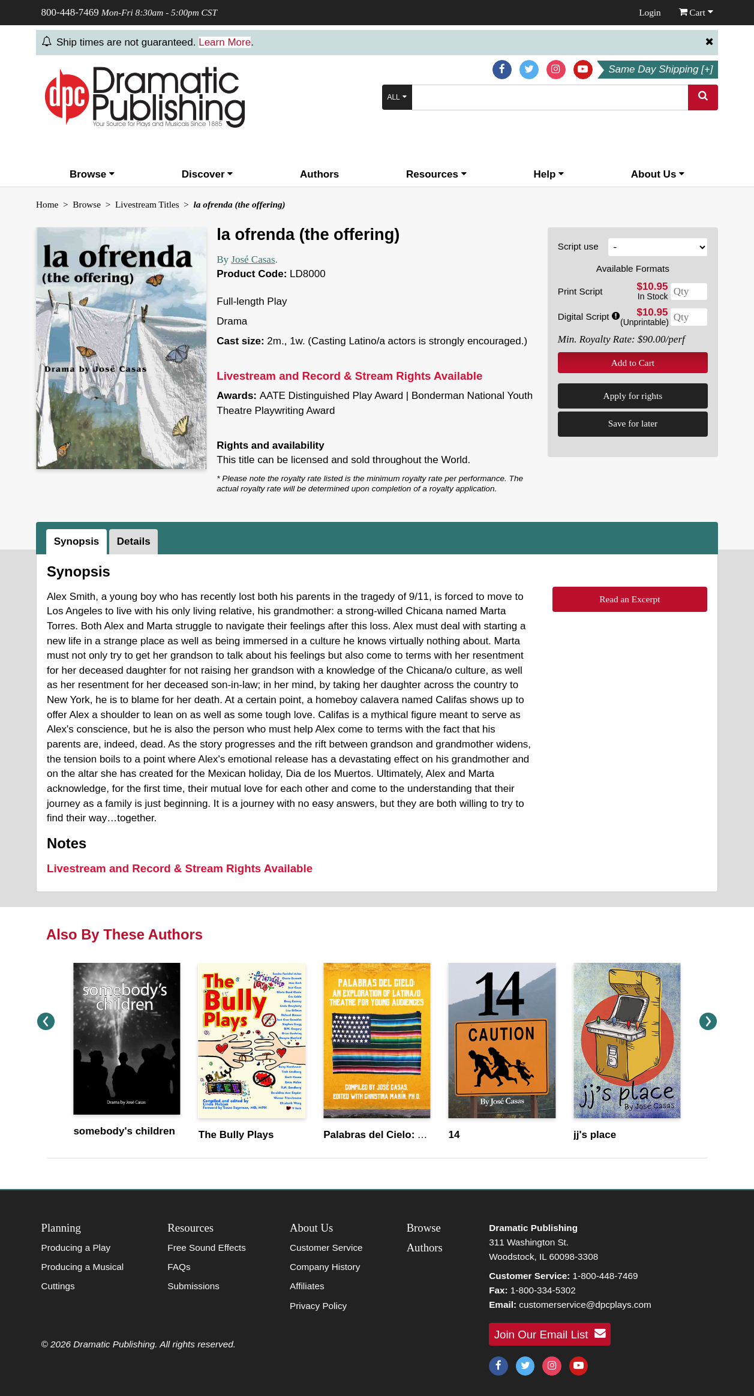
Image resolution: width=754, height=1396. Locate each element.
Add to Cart (632, 363)
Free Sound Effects (206, 1247)
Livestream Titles (147, 204)
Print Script (580, 291)
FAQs (178, 1267)
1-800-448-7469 (605, 1276)
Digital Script (589, 316)
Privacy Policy (318, 1306)
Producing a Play (76, 1247)
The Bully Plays (236, 1134)
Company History (325, 1267)
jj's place (594, 1134)
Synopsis (77, 541)
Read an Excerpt (629, 599)
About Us (657, 174)
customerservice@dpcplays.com (585, 1304)
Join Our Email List (550, 1333)
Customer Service (326, 1247)
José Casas (253, 259)
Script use (578, 246)
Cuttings (58, 1286)
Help (548, 174)
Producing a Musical (82, 1267)
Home (47, 204)
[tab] (77, 541)
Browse (92, 174)
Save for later (632, 423)
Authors (319, 174)
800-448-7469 (70, 12)
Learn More (225, 42)
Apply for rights (633, 396)
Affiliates (307, 1286)
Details (134, 541)
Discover (207, 174)
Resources (436, 174)
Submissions (193, 1286)
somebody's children (124, 1131)
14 (454, 1134)
